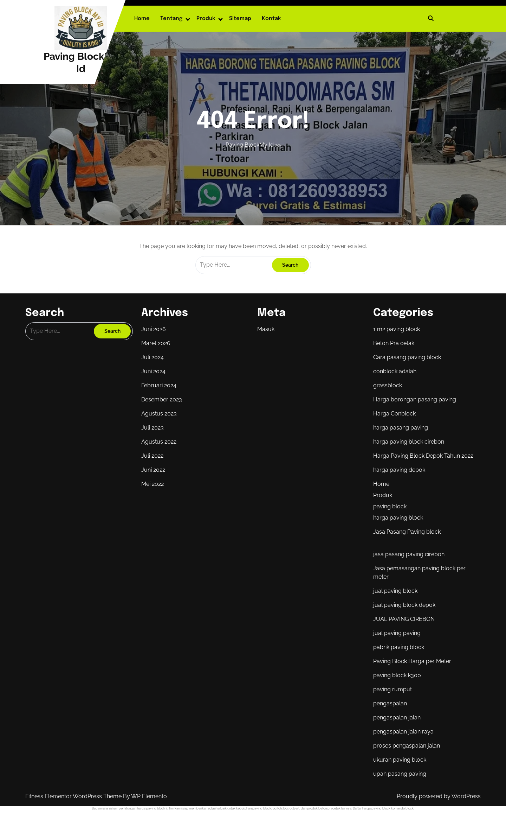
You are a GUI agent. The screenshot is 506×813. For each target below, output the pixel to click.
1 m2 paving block (396, 329)
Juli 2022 (152, 455)
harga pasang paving (400, 427)
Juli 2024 (152, 357)
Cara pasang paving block (407, 357)
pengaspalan (390, 703)
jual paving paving (397, 633)
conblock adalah (394, 371)
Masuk (265, 329)
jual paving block (395, 590)
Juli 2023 (152, 427)
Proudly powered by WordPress (439, 796)
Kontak (271, 18)
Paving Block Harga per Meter (412, 661)
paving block (390, 506)
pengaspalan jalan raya (403, 731)
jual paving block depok (404, 605)
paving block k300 (397, 675)
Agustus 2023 (159, 413)
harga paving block (398, 517)
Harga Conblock (394, 413)
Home (142, 18)
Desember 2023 (161, 399)
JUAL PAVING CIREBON (404, 619)
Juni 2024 (153, 371)
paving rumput (392, 689)
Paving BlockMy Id (250, 144)
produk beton (317, 808)
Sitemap (240, 18)
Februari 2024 (158, 385)
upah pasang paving (399, 773)
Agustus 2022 (158, 441)
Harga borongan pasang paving (414, 399)
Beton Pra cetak (393, 343)
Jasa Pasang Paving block (407, 531)
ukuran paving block (399, 759)
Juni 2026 (153, 329)
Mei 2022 (152, 484)
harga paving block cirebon (408, 441)
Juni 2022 (153, 469)
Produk (205, 18)
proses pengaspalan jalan (406, 745)
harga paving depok (399, 469)
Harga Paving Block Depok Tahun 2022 (423, 455)
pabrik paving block (398, 647)
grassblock (387, 385)
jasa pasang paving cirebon (409, 554)
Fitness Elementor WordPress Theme (74, 796)
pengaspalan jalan (397, 717)
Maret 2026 (155, 343)
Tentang (171, 18)
